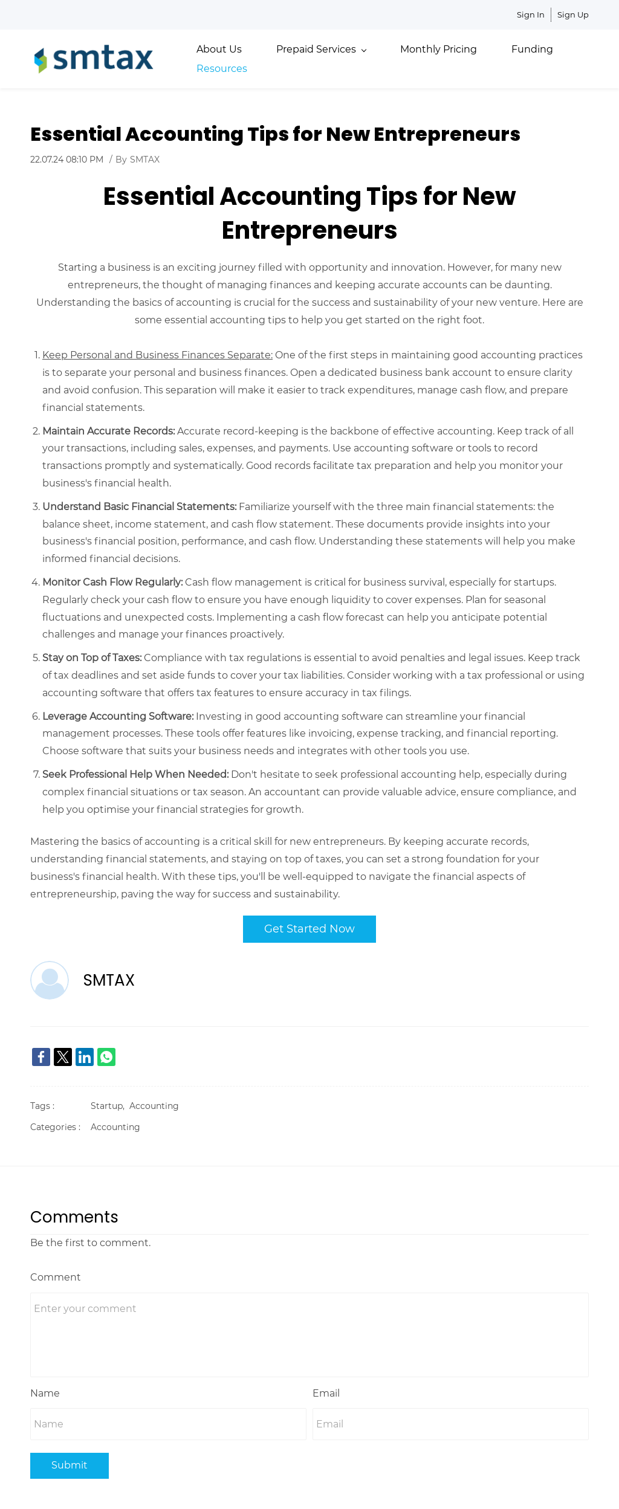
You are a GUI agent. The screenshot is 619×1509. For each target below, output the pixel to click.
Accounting (154, 1102)
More (524, 57)
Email (326, 1389)
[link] (41, 1054)
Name (45, 1389)
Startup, (110, 1102)
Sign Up (573, 14)
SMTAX (145, 156)
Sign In (531, 14)
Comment (55, 1273)
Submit (69, 1462)
